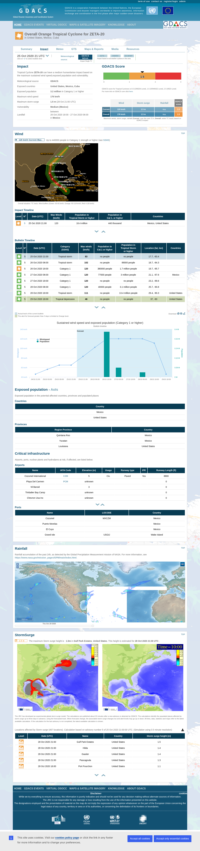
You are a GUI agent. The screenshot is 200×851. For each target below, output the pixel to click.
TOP (183, 133)
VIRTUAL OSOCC (56, 24)
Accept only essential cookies (172, 838)
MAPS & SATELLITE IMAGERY (87, 24)
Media (114, 49)
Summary (26, 49)
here (131, 91)
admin (182, 1)
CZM (65, 476)
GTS (74, 49)
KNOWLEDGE (116, 24)
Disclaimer (96, 793)
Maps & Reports (94, 49)
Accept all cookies (140, 838)
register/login (171, 1)
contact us (156, 1)
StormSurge (25, 635)
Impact (44, 49)
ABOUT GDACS (136, 788)
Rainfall (164, 103)
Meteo (59, 49)
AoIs (54, 389)
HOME (18, 24)
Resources (133, 49)
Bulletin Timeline (25, 240)
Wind (121, 103)
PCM (65, 481)
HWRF (115, 56)
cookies (183, 793)
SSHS (106, 140)
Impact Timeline (24, 210)
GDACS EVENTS (34, 24)
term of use (144, 1)
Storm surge (143, 103)
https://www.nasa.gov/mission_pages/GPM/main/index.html (46, 557)
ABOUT (131, 24)
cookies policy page (67, 837)
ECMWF (129, 56)
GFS (102, 56)
